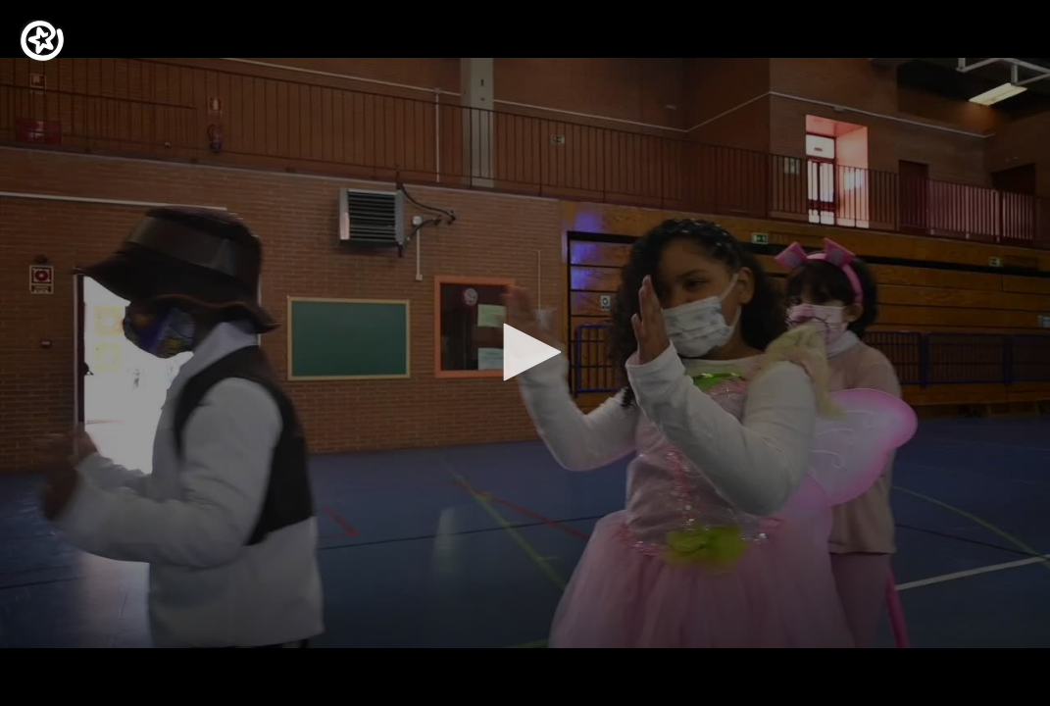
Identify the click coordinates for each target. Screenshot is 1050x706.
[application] (525, 353)
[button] (525, 352)
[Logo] (42, 41)
